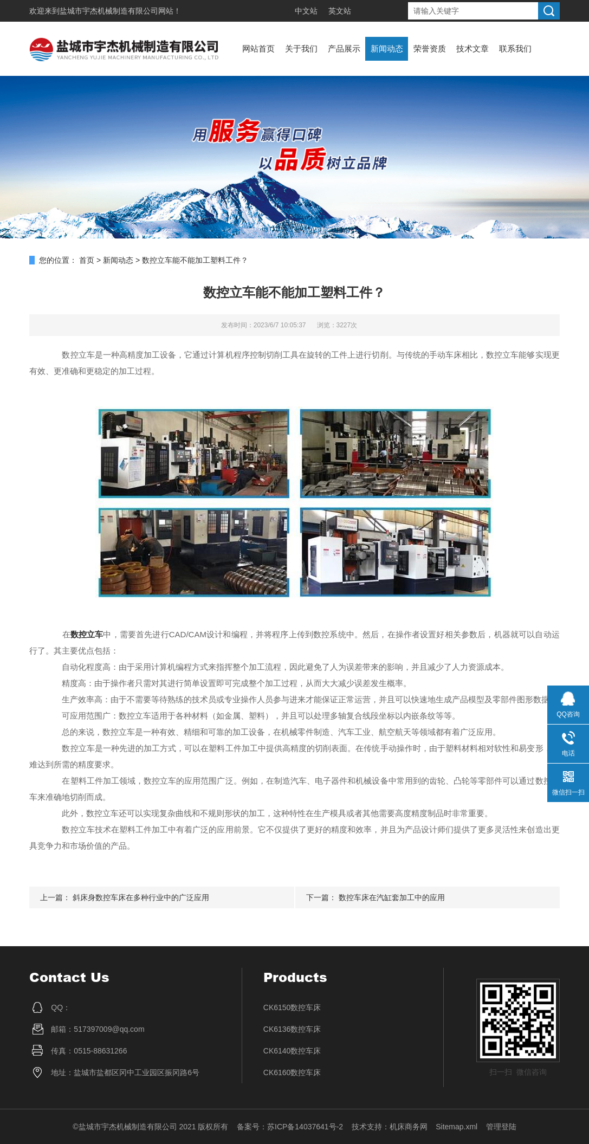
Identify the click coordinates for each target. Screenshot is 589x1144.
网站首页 (258, 48)
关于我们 (301, 48)
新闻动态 (387, 48)
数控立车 (86, 634)
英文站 (339, 11)
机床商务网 (409, 1126)
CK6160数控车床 (292, 1072)
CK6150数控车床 (292, 1007)
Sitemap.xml (456, 1126)
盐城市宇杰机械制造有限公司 (109, 11)
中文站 (306, 11)
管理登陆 (501, 1126)
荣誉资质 (429, 48)
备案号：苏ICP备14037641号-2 (290, 1126)
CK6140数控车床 (292, 1050)
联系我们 (515, 48)
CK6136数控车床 (292, 1029)
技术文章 (472, 48)
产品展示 (344, 48)
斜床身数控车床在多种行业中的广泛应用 (141, 897)
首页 (86, 260)
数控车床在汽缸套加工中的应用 (392, 897)
